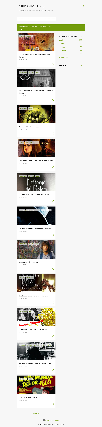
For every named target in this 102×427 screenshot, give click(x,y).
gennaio (64, 54)
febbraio (64, 50)
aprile (63, 43)
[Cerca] (83, 6)
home (21, 19)
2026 (61, 40)
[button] (52, 63)
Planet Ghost (49, 19)
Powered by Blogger (51, 420)
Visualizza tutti (24, 29)
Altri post (36, 413)
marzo (63, 47)
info (28, 19)
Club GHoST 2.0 (31, 6)
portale (37, 19)
